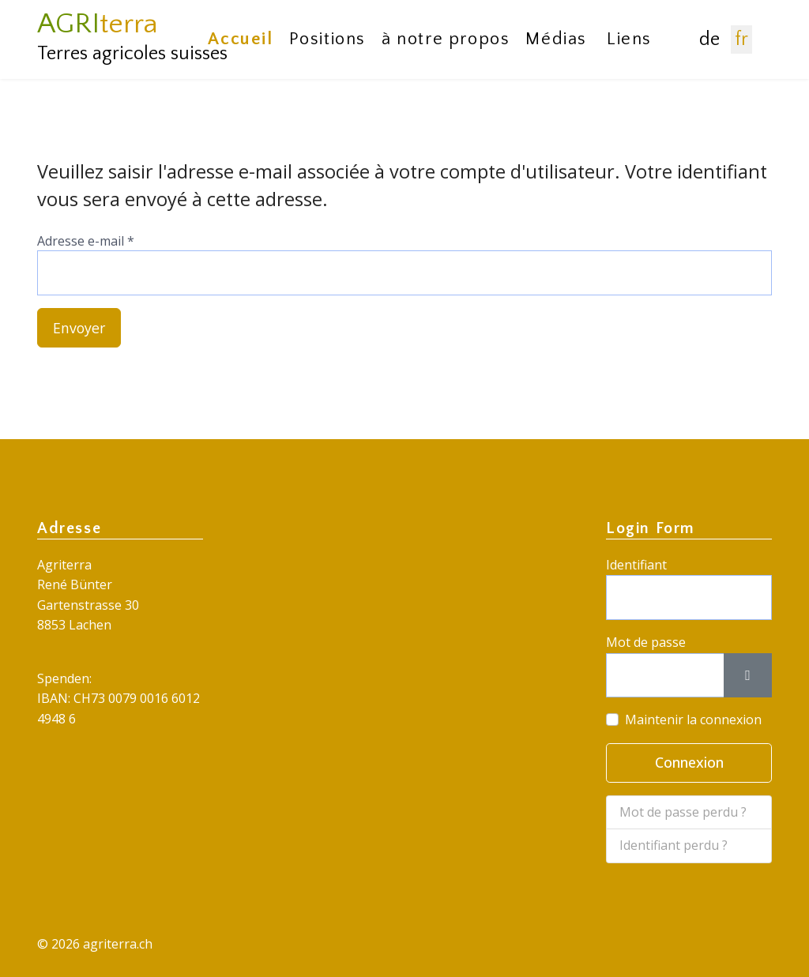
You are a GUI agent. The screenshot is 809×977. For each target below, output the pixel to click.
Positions (327, 39)
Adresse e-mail (85, 241)
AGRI (97, 23)
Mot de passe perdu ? (683, 812)
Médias (556, 39)
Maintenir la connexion (693, 720)
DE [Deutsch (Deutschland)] (709, 39)
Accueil (240, 39)
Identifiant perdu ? (673, 846)
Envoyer (80, 327)
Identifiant (636, 564)
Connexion (689, 762)
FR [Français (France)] (741, 39)
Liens (629, 39)
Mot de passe (646, 642)
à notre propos (446, 39)
